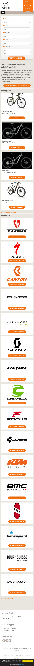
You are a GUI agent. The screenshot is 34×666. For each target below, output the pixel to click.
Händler (27, 2)
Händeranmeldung (9, 630)
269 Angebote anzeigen (17, 260)
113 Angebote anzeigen (17, 379)
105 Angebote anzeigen (17, 403)
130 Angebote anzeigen (17, 284)
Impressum (6, 656)
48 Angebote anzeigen (17, 593)
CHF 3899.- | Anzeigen (17, 207)
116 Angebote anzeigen (17, 355)
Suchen (28, 656)
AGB (12, 656)
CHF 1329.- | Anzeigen (17, 118)
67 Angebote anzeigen (17, 545)
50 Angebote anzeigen (17, 569)
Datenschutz (19, 656)
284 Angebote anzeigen (17, 237)
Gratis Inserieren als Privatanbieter (17, 85)
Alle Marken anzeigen (7, 598)
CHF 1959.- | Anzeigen (17, 147)
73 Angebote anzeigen (17, 521)
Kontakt (27, 9)
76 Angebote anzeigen (17, 498)
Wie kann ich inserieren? (10, 628)
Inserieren (27, 5)
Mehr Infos (21, 664)
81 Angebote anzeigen (17, 474)
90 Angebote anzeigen (17, 450)
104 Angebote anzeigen (17, 427)
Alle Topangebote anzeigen (8, 212)
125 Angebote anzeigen (17, 308)
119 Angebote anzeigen (17, 332)
